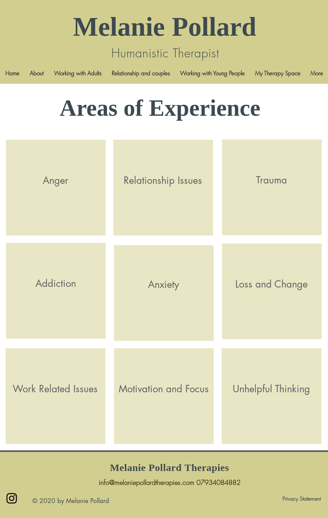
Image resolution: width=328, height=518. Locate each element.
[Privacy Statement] (301, 498)
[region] (56, 187)
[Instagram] (12, 498)
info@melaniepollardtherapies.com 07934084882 (169, 482)
